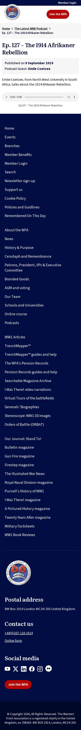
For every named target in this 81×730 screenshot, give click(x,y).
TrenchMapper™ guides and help (31, 354)
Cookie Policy (15, 198)
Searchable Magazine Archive (28, 381)
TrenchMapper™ (18, 346)
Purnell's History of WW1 (24, 491)
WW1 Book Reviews (20, 535)
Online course (16, 314)
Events (10, 137)
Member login (67, 3)
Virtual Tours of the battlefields (29, 398)
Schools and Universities (24, 305)
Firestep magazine (19, 465)
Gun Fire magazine (19, 456)
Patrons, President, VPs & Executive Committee (33, 267)
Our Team (12, 296)
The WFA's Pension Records (26, 363)
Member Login (16, 163)
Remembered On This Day (25, 216)
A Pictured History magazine (27, 508)
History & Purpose (19, 247)
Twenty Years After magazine (28, 517)
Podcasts (12, 323)
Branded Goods (17, 279)
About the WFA (16, 230)
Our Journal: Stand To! (23, 439)
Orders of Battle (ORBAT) (24, 424)
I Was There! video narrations (28, 389)
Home (6, 29)
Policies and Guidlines (22, 207)
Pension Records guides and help (31, 372)
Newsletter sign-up (20, 181)
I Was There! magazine (22, 500)
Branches (12, 146)
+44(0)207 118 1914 (19, 633)
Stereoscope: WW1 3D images (28, 416)
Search (10, 172)
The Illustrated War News (25, 474)
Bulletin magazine (19, 447)
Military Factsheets (20, 526)
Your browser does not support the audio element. (40, 97)
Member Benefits (18, 154)
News (9, 239)
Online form (13, 640)
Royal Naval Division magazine (29, 482)
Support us (13, 189)
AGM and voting (17, 288)
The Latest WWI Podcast (31, 29)
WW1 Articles (15, 337)
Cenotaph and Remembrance (28, 256)
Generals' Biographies (22, 407)
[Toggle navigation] (74, 14)
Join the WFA (58, 14)
